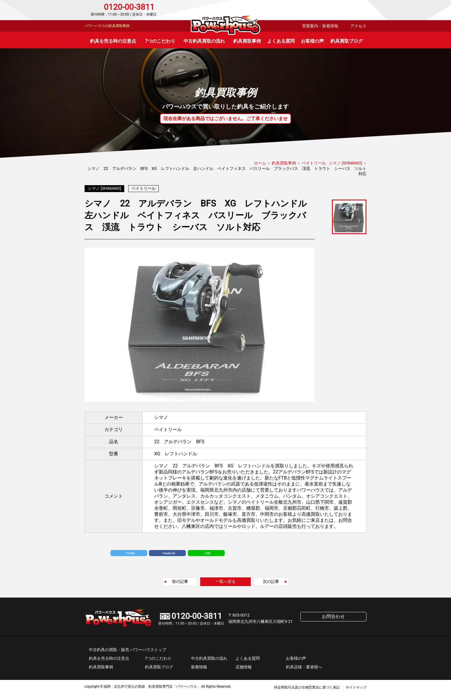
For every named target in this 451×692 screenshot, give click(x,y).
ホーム (260, 163)
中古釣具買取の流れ (204, 41)
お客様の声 (312, 41)
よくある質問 (281, 41)
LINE (208, 551)
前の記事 (180, 580)
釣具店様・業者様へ (304, 665)
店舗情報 (244, 665)
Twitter (130, 551)
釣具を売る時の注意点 (113, 41)
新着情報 (199, 665)
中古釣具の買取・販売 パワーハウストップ (127, 648)
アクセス (358, 26)
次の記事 (271, 580)
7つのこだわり (160, 41)
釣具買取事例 (247, 41)
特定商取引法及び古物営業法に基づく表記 (307, 686)
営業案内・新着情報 (320, 26)
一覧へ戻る (225, 580)
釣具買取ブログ (346, 41)
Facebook (169, 551)
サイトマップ (356, 686)
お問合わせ (341, 10)
